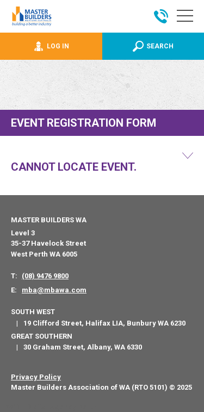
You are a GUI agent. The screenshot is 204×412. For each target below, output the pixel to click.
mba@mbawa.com (54, 290)
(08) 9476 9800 (45, 276)
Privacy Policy (36, 377)
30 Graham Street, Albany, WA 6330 (82, 347)
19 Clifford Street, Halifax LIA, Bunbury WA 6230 (104, 323)
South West (33, 312)
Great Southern (41, 336)
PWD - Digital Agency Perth (50, 407)
